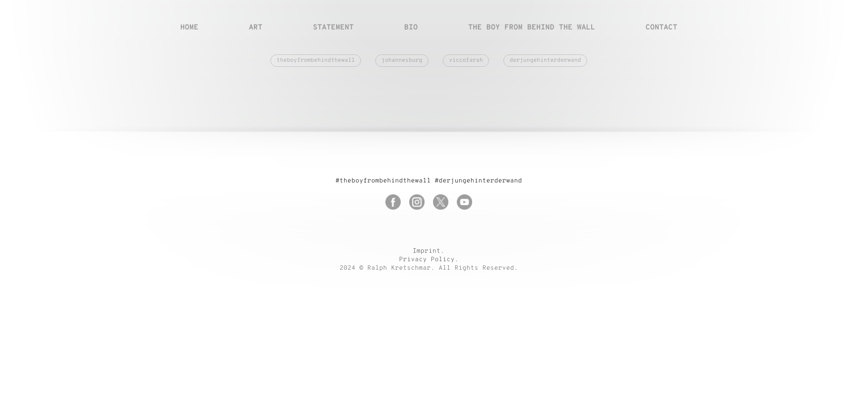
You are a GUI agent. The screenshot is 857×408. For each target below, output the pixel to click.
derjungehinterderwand (545, 60)
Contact (661, 27)
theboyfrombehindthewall (316, 60)
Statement (333, 27)
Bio (411, 27)
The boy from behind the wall (531, 27)
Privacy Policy (427, 260)
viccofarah (466, 60)
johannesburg (401, 60)
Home (189, 27)
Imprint (426, 251)
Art (255, 27)
